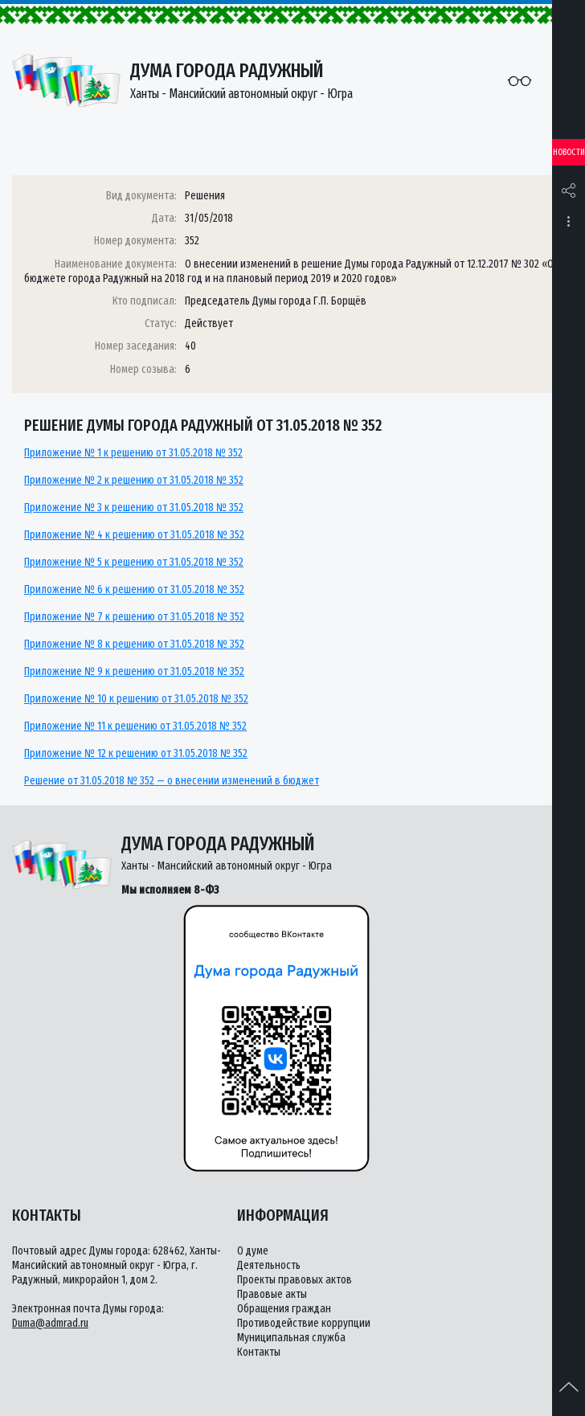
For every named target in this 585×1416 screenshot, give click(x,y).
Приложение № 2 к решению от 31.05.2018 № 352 (133, 480)
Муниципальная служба (291, 1337)
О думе (252, 1251)
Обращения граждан (284, 1309)
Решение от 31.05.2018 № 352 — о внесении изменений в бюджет (171, 781)
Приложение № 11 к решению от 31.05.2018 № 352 (135, 726)
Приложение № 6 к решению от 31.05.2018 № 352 (134, 589)
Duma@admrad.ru (50, 1323)
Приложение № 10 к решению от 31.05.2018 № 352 (136, 699)
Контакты (258, 1352)
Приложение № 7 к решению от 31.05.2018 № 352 (134, 617)
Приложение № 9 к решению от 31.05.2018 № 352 (134, 671)
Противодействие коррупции (303, 1323)
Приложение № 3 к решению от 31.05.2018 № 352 (133, 507)
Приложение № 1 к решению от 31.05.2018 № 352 (133, 453)
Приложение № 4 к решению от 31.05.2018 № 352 (134, 535)
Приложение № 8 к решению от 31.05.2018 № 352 (134, 644)
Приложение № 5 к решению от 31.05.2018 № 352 (133, 562)
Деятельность (269, 1265)
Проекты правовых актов (294, 1280)
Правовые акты (272, 1294)
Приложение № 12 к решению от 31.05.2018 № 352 (136, 753)
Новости (569, 152)
